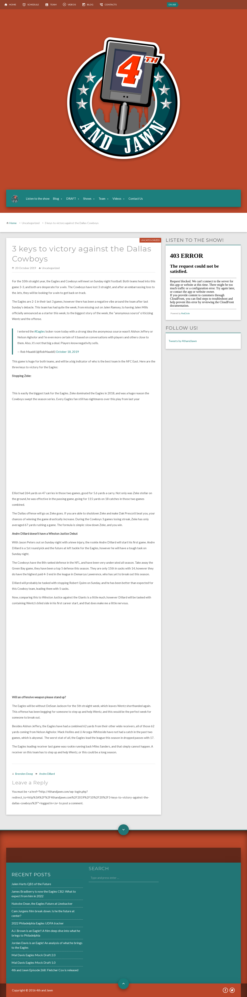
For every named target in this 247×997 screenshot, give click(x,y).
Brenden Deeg (24, 773)
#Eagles (39, 331)
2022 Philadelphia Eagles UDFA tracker (28, 923)
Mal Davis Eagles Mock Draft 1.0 (24, 961)
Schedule (33, 4)
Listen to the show (37, 198)
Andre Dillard (47, 773)
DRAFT (71, 198)
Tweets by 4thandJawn (182, 341)
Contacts (111, 4)
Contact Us (136, 198)
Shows (87, 198)
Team (53, 4)
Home (12, 4)
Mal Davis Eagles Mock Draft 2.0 (24, 953)
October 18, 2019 (67, 351)
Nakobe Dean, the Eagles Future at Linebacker (32, 904)
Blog (90, 4)
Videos (72, 4)
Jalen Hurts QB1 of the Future (22, 885)
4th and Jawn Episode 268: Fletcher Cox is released (35, 968)
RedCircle (185, 313)
